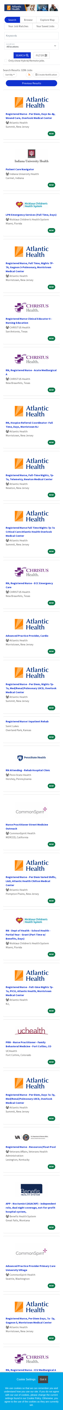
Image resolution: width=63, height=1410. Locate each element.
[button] (42, 55)
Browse (28, 19)
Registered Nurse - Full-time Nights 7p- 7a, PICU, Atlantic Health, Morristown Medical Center (29, 991)
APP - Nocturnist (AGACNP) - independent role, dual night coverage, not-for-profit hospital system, (31, 1207)
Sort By (9, 74)
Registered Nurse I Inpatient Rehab (27, 721)
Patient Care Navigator (20, 169)
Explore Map (47, 19)
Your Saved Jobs (45, 26)
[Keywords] (31, 35)
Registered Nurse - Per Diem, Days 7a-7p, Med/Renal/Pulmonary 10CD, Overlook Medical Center (30, 1098)
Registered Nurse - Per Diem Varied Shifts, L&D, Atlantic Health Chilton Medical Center (31, 881)
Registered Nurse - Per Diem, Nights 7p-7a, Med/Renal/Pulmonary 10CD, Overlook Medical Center (31, 688)
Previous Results (31, 83)
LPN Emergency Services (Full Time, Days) (31, 214)
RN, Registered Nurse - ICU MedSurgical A (31, 1370)
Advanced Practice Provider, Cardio (27, 635)
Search (12, 19)
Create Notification (46, 74)
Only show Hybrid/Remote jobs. (26, 60)
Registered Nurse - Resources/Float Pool (31, 1147)
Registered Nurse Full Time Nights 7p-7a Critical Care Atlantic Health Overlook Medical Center (30, 531)
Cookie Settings (26, 1379)
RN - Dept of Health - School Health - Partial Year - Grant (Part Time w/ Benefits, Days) (28, 934)
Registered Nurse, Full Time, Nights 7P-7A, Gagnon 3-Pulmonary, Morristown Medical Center (30, 267)
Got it (43, 1379)
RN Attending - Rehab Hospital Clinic (28, 770)
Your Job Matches (18, 26)
